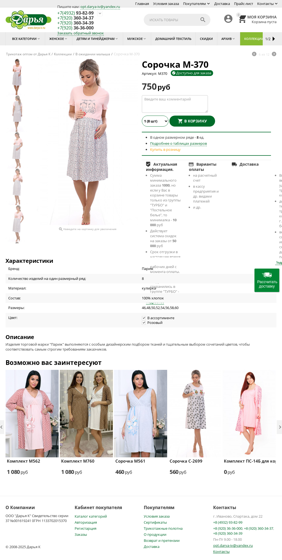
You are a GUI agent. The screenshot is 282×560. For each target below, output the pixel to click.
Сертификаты (155, 522)
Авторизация (86, 522)
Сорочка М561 (130, 460)
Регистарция (85, 528)
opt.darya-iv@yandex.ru (100, 6)
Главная (142, 3)
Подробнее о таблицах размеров (178, 143)
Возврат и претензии (162, 540)
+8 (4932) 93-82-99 (227, 522)
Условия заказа (166, 3)
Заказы (81, 534)
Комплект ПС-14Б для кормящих (249, 460)
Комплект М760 (77, 460)
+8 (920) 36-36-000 (227, 528)
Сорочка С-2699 (186, 460)
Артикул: (149, 73)
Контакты (265, 3)
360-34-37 (75, 18)
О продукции (155, 534)
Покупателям (194, 3)
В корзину (195, 121)
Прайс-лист (243, 3)
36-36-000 (75, 28)
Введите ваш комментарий (175, 104)
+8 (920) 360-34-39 (227, 533)
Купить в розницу (165, 149)
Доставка (222, 3)
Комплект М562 (23, 460)
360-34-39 (75, 23)
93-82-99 (75, 13)
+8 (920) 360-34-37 (258, 528)
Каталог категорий (91, 516)
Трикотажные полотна (163, 528)
